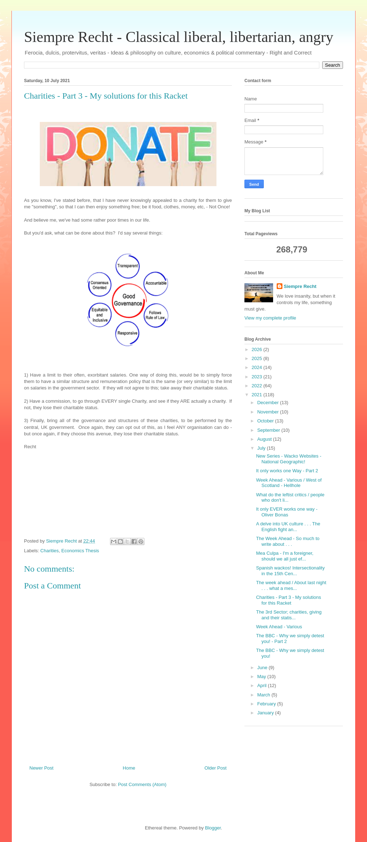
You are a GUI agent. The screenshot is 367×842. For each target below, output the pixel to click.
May (262, 676)
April (262, 685)
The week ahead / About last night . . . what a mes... (291, 585)
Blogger (213, 828)
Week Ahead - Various (279, 626)
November (268, 412)
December (268, 402)
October (266, 421)
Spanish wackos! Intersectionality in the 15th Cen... (290, 570)
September (269, 430)
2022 (257, 385)
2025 (257, 358)
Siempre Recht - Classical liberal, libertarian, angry (178, 37)
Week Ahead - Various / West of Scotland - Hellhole (288, 482)
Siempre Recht (300, 286)
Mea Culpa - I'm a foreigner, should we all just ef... (284, 556)
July (262, 448)
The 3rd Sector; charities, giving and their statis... (288, 614)
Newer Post (41, 768)
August (265, 439)
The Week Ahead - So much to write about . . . (287, 541)
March (264, 694)
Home (129, 768)
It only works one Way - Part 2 (287, 470)
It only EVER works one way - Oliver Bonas (286, 511)
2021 (257, 394)
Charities (49, 550)
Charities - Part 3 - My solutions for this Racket (288, 600)
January (266, 712)
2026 (257, 349)
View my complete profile (270, 318)
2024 (257, 367)
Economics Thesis (80, 550)
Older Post (216, 768)
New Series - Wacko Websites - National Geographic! (288, 458)
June (263, 667)
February (267, 703)
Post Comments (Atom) (142, 784)
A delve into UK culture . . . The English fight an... (288, 526)
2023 (257, 376)
